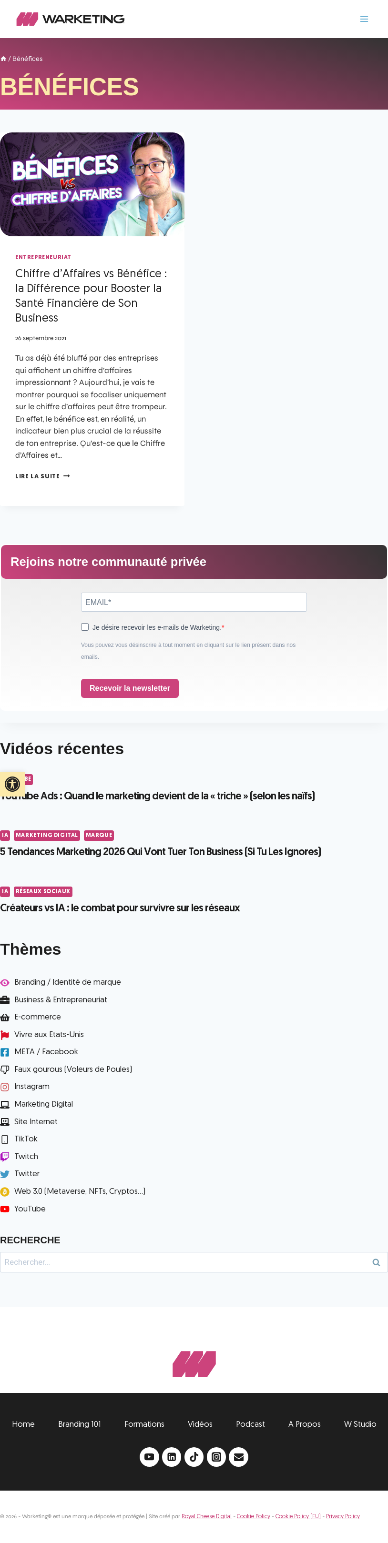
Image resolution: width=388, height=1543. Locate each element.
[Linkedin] (172, 1457)
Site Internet (36, 1122)
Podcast (250, 1425)
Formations (144, 1425)
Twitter (27, 1174)
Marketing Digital (47, 835)
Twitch (26, 1157)
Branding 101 (79, 1425)
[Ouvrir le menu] (364, 18)
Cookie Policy (253, 1517)
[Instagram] (216, 1457)
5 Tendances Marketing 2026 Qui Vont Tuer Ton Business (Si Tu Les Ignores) (160, 852)
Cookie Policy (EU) (298, 1517)
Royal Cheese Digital (207, 1517)
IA (5, 835)
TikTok (26, 1139)
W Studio (360, 1425)
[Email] (238, 1457)
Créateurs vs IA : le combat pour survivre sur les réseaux (120, 908)
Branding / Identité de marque (67, 982)
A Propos (304, 1425)
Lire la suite (42, 477)
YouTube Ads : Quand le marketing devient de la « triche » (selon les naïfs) (157, 796)
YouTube (30, 1209)
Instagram (32, 1087)
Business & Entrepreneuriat (60, 1000)
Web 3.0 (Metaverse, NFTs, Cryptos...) (79, 1192)
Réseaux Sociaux (43, 892)
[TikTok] (194, 1457)
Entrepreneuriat (43, 258)
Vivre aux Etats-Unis (49, 1035)
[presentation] (92, 184)
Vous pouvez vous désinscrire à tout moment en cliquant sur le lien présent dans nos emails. (188, 651)
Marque (99, 835)
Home (23, 1425)
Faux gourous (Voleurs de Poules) (73, 1070)
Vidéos (200, 1425)
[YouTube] (149, 1457)
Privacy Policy (343, 1517)
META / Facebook (46, 1052)
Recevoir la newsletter (130, 688)
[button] (12, 784)
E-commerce (37, 1017)
